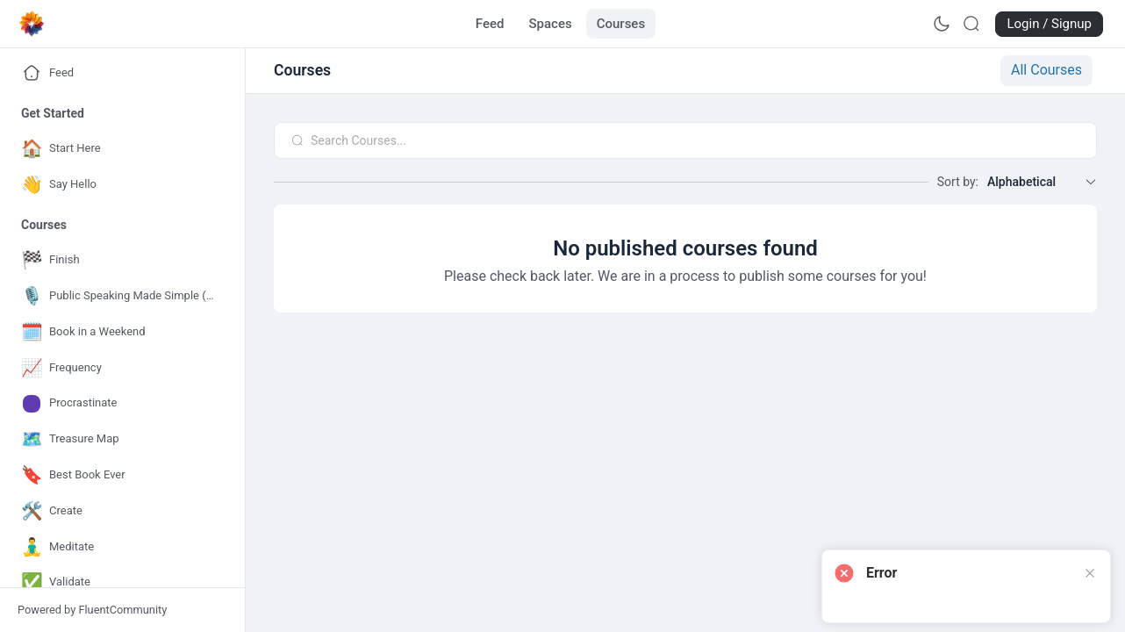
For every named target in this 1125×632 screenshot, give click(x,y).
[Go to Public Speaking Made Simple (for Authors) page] (118, 296)
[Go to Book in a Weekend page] (118, 332)
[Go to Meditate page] (118, 547)
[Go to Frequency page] (118, 368)
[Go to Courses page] (621, 24)
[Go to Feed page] (490, 24)
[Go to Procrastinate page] (118, 403)
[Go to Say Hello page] (118, 185)
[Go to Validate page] (118, 582)
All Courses (1046, 69)
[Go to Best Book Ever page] (118, 475)
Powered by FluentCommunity (92, 609)
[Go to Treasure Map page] (118, 439)
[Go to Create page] (118, 511)
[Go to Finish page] (118, 260)
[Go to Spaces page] (551, 24)
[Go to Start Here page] (118, 149)
